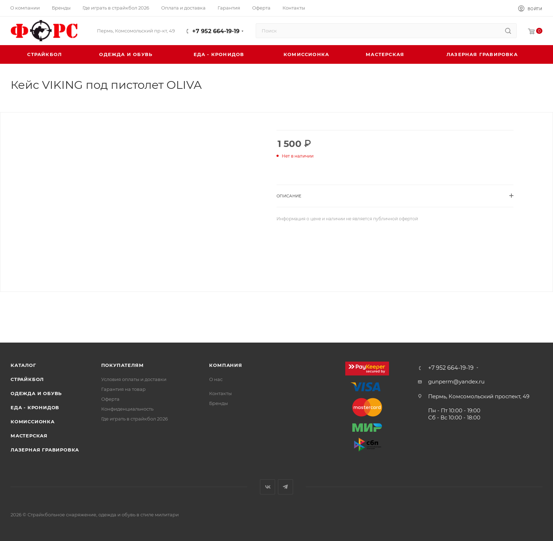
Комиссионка (33, 421)
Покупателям (122, 365)
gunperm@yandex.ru (456, 381)
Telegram (285, 486)
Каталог (23, 365)
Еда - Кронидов (35, 407)
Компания (225, 365)
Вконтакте (267, 486)
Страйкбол (27, 379)
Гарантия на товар (123, 389)
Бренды (218, 403)
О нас (216, 379)
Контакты (220, 393)
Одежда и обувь (36, 393)
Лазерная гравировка (45, 450)
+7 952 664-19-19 (215, 31)
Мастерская (29, 435)
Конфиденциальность (127, 409)
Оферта (110, 399)
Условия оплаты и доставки (133, 379)
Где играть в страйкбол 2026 (134, 419)
